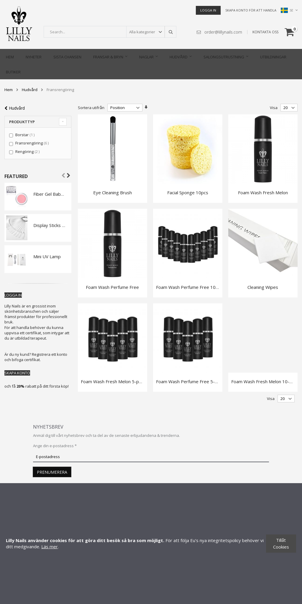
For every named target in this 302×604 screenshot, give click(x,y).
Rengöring (28, 151)
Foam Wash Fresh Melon (263, 192)
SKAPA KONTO (17, 372)
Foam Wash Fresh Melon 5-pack (113, 381)
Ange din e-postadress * (55, 445)
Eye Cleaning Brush (112, 192)
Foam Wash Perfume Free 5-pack (190, 381)
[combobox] (110, 32)
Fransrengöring (32, 142)
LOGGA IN (13, 294)
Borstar (25, 134)
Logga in (208, 10)
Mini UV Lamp (47, 256)
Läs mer (49, 546)
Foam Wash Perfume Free (112, 286)
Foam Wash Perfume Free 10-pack (191, 286)
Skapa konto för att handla (250, 10)
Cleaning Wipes (262, 286)
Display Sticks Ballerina (49, 225)
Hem (8, 89)
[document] (151, 543)
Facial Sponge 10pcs (187, 192)
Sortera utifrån (91, 107)
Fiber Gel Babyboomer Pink (49, 194)
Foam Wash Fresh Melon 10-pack (264, 381)
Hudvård (29, 89)
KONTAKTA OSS (265, 31)
